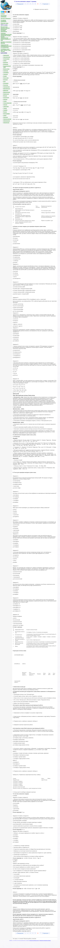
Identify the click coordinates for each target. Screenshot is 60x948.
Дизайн (5, 76)
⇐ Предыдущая (19, 3)
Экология (5, 117)
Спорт (5, 101)
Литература (6, 86)
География (6, 72)
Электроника (6, 120)
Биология (5, 62)
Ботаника (5, 64)
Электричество (7, 119)
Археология (6, 55)
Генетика (5, 70)
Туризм (5, 108)
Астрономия (6, 58)
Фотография (6, 113)
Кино (4, 81)
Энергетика (6, 122)
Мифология (6, 94)
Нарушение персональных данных (45, 940)
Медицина (5, 90)
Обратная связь (4, 23)
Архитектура (6, 57)
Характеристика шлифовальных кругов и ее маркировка (6, 46)
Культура (5, 85)
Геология (5, 74)
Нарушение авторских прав (34, 940)
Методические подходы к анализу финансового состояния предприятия (5, 29)
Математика (6, 88)
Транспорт (6, 106)
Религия (5, 99)
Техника (5, 104)
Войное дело (6, 69)
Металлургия (6, 92)
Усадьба (5, 110)
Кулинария (5, 83)
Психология (6, 97)
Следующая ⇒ (45, 3)
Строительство (7, 103)
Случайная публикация (3, 21)
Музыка (5, 95)
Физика (5, 111)
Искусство (5, 77)
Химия (4, 115)
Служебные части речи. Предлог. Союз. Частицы (6, 50)
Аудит (4, 60)
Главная (3, 13)
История (5, 79)
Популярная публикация (3, 16)
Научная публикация (6, 18)
